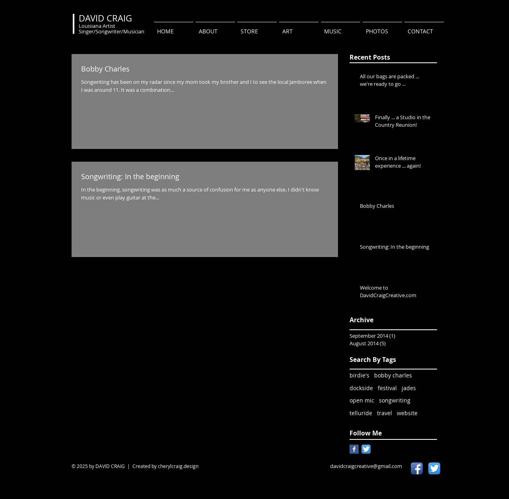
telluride (361, 413)
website (407, 413)
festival (387, 388)
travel (384, 413)
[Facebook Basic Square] (354, 449)
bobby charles (393, 375)
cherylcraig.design (178, 466)
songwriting (394, 400)
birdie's (359, 375)
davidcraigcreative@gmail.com (366, 466)
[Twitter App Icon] (366, 449)
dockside (361, 388)
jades (409, 388)
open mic (362, 400)
